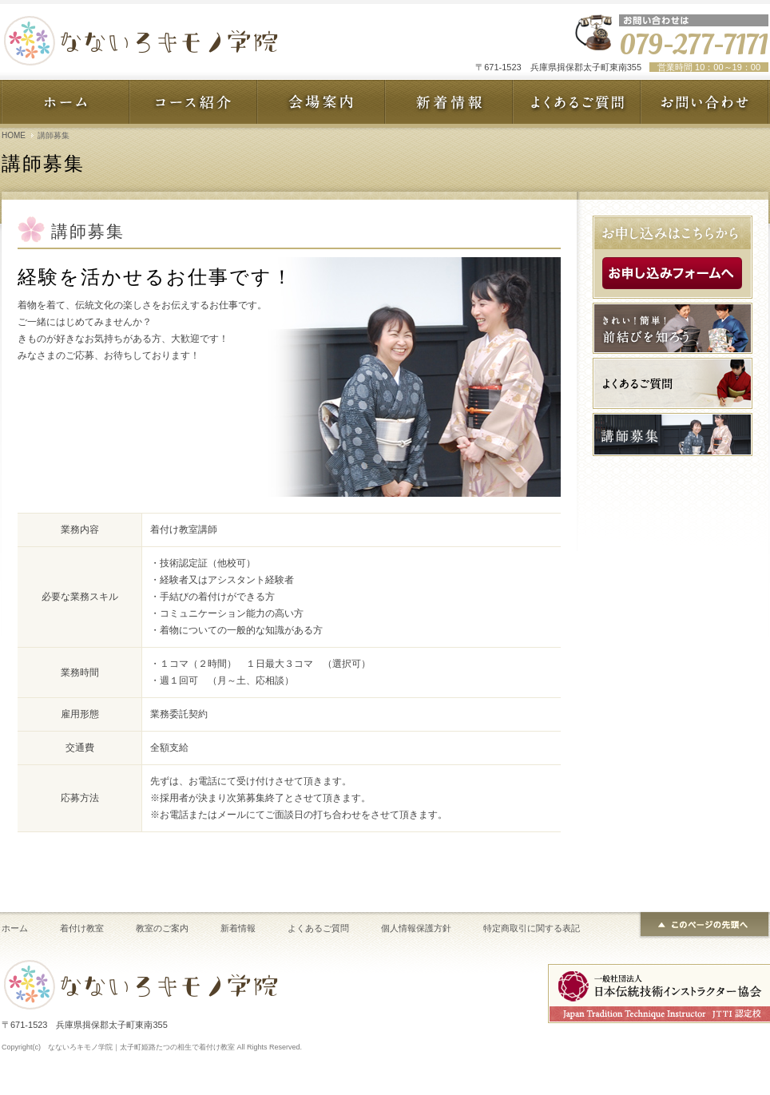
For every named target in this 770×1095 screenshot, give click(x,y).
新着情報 (238, 928)
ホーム (15, 928)
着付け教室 (82, 928)
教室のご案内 (162, 928)
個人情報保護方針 (416, 928)
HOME (14, 135)
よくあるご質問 (318, 928)
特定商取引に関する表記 (531, 928)
